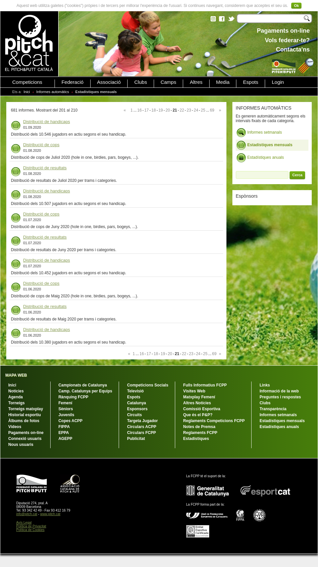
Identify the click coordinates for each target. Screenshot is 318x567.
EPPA (64, 432)
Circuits (134, 415)
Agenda (15, 397)
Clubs (140, 82)
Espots (250, 82)
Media (223, 82)
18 (153, 110)
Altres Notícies (197, 403)
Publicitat (136, 438)
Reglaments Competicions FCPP (214, 420)
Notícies (16, 391)
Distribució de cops (41, 144)
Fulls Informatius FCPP (205, 385)
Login (278, 82)
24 (196, 110)
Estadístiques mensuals (264, 145)
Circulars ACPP (141, 426)
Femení (65, 403)
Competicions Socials (147, 385)
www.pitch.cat (50, 514)
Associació (109, 82)
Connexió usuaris (25, 438)
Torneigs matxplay (25, 409)
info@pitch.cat (26, 514)
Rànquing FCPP (74, 397)
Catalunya (136, 403)
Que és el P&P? (198, 415)
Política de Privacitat (31, 526)
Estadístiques (196, 438)
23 (189, 110)
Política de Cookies (30, 530)
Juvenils (66, 415)
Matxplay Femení (199, 397)
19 (160, 110)
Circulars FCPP (141, 432)
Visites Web (194, 391)
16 (139, 110)
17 (146, 110)
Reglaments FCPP (200, 432)
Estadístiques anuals (260, 158)
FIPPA (64, 426)
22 (181, 110)
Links (264, 385)
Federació (72, 82)
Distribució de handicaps (46, 121)
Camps (169, 82)
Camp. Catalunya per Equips (85, 391)
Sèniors (66, 409)
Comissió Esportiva (201, 409)
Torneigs (16, 403)
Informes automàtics (52, 92)
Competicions (27, 82)
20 (168, 110)
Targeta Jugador (142, 420)
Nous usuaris (20, 444)
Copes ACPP (71, 420)
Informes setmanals (259, 133)
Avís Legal (24, 522)
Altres (196, 82)
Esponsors (137, 409)
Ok (296, 6)
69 (212, 110)
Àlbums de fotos (23, 420)
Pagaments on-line (26, 432)
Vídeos (14, 426)
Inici (26, 92)
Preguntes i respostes (280, 397)
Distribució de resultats (45, 167)
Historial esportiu (24, 415)
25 (203, 110)
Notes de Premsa (199, 426)
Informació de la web (279, 391)
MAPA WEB (16, 375)
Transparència (272, 409)
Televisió (135, 391)
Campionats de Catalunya (83, 385)
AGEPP (65, 438)
